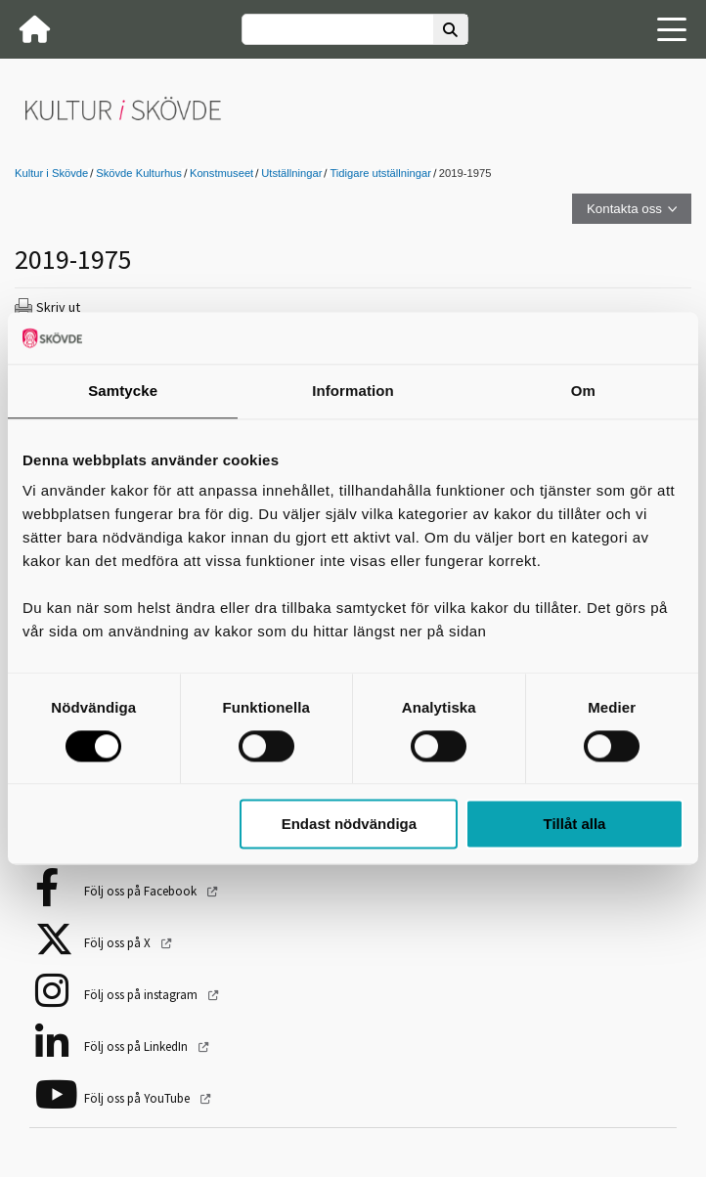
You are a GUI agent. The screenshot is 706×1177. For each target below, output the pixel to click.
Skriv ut (58, 307)
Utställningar (291, 173)
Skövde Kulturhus (139, 173)
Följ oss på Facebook (141, 891)
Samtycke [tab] (122, 390)
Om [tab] (583, 390)
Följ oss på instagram (142, 994)
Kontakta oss (624, 208)
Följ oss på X (119, 943)
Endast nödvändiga (349, 824)
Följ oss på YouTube (138, 1098)
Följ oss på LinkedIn (137, 1046)
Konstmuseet (221, 173)
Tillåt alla (575, 824)
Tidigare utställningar (380, 173)
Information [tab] (353, 390)
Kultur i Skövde (51, 173)
